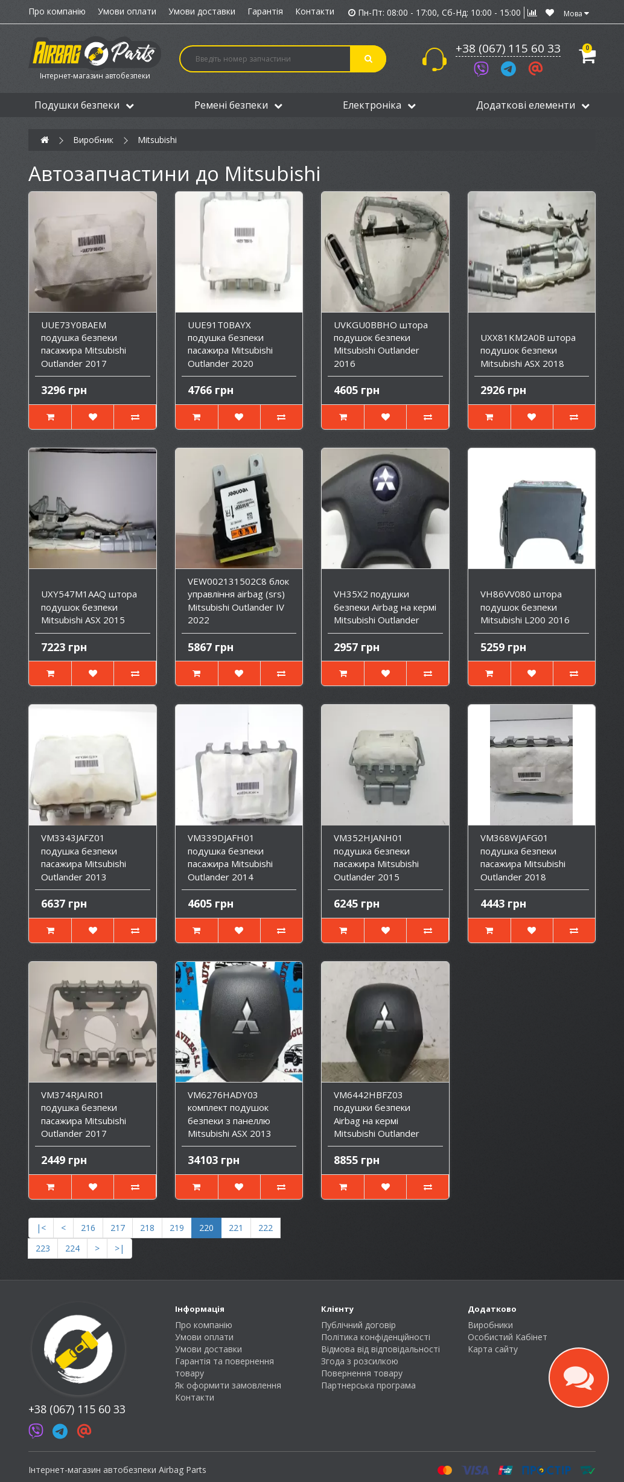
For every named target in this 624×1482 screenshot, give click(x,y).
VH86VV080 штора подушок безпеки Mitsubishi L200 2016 (525, 607)
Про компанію (57, 11)
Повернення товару (362, 1373)
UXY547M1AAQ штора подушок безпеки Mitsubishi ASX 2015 (89, 607)
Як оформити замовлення (228, 1385)
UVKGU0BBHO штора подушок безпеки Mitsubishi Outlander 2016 (381, 344)
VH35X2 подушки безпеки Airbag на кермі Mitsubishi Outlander (385, 607)
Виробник (93, 139)
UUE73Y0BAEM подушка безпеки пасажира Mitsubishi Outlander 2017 (83, 344)
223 (43, 1248)
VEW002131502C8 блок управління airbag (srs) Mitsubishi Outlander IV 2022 (238, 600)
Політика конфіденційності (375, 1337)
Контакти (314, 11)
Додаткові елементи (533, 105)
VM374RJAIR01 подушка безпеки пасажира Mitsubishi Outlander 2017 (83, 1114)
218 (147, 1227)
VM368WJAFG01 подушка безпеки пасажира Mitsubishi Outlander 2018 (522, 857)
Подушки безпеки (84, 105)
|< (41, 1227)
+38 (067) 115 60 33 (508, 48)
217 (117, 1227)
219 (177, 1227)
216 (88, 1227)
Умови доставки (201, 11)
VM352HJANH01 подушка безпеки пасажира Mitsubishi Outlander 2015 (376, 857)
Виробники (490, 1325)
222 (265, 1227)
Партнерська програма (368, 1385)
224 (72, 1248)
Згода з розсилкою (359, 1361)
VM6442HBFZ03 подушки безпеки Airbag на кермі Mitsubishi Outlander (376, 1114)
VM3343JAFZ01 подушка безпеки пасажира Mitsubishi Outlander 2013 (83, 857)
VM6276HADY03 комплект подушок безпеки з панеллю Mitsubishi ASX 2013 (230, 1114)
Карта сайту (493, 1349)
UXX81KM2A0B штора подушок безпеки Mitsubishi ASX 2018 (528, 350)
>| (119, 1248)
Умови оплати (127, 11)
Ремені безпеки (238, 105)
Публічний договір (358, 1325)
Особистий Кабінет (507, 1337)
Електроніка (379, 105)
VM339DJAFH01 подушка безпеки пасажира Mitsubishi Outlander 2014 (230, 857)
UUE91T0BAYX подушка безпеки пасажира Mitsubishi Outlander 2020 (230, 344)
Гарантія (265, 11)
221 (236, 1227)
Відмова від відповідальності (380, 1349)
